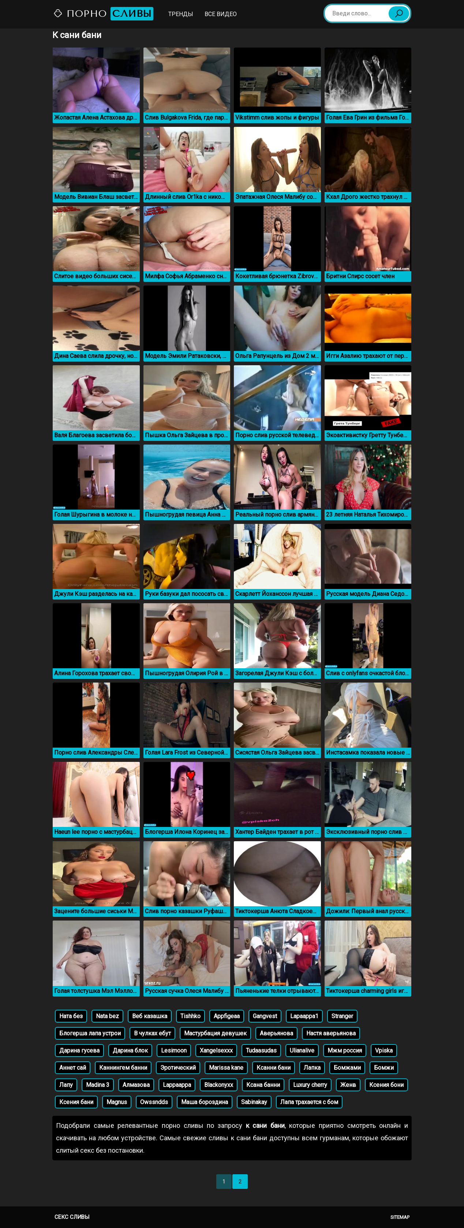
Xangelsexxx (216, 1050)
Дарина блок (130, 1050)
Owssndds (154, 1102)
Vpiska (384, 1050)
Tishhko (190, 1016)
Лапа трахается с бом (309, 1102)
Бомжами (347, 1067)
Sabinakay (254, 1102)
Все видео (221, 14)
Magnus (116, 1102)
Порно (103, 13)
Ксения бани (76, 1102)
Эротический (178, 1067)
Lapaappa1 (304, 1016)
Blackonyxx (218, 1084)
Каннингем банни (123, 1067)
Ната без (71, 1016)
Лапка (312, 1067)
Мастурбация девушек (215, 1033)
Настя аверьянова (331, 1033)
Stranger (342, 1016)
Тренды (180, 14)
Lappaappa (177, 1084)
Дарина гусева (79, 1050)
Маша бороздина (204, 1102)
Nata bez (107, 1016)
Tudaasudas (261, 1050)
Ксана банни (263, 1084)
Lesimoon (174, 1050)
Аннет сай (72, 1067)
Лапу (66, 1084)
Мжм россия (345, 1050)
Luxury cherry (310, 1084)
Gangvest (265, 1016)
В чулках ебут (152, 1033)
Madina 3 (97, 1084)
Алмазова (136, 1084)
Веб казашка (149, 1016)
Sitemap (399, 1217)
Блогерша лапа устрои (90, 1033)
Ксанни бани (274, 1067)
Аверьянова (276, 1033)
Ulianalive (302, 1050)
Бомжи (384, 1067)
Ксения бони (386, 1084)
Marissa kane (226, 1067)
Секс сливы (72, 1217)
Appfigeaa (227, 1016)
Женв (348, 1084)
